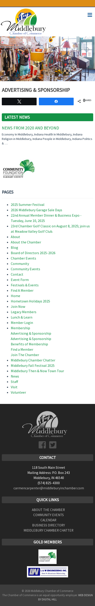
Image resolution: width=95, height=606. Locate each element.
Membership (20, 328)
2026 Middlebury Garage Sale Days (36, 210)
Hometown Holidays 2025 (30, 301)
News (15, 376)
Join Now (18, 306)
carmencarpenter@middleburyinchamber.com (48, 488)
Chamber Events (23, 258)
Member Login (22, 322)
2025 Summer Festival (27, 204)
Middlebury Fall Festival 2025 (33, 365)
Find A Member (22, 290)
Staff (14, 381)
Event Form (20, 279)
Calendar (48, 520)
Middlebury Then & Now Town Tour (37, 371)
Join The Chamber (25, 355)
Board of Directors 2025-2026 (33, 253)
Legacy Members (23, 312)
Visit (14, 387)
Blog (14, 247)
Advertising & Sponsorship (31, 333)
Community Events (25, 269)
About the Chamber (26, 242)
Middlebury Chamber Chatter (33, 360)
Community (20, 263)
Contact (17, 274)
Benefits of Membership (29, 344)
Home (15, 295)
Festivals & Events (25, 285)
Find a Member (22, 349)
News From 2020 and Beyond (30, 128)
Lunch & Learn (21, 317)
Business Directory (48, 525)
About (15, 236)
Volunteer (18, 392)
